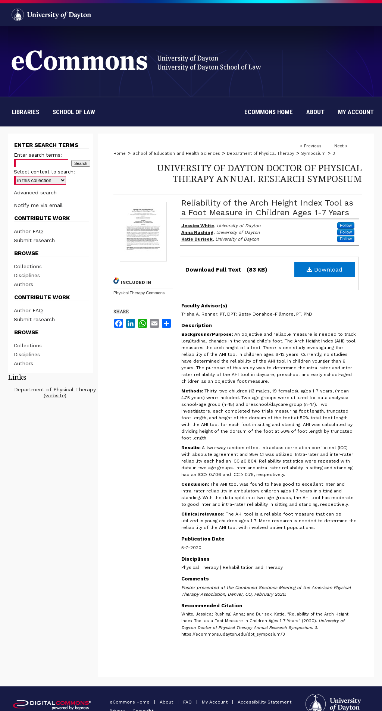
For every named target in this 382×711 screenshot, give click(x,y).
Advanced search (35, 192)
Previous (313, 146)
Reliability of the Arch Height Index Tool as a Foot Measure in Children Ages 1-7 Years (267, 207)
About (167, 702)
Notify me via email (38, 205)
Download (324, 269)
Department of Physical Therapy (260, 153)
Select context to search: (44, 172)
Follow (346, 225)
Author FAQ (28, 231)
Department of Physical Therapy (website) (55, 392)
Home (119, 153)
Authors (23, 284)
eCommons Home (130, 702)
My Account (215, 702)
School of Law (74, 112)
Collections (28, 266)
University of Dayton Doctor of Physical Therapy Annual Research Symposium (259, 173)
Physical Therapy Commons (139, 293)
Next (339, 146)
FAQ (188, 702)
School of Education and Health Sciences (176, 153)
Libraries (25, 112)
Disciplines (27, 275)
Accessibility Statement (264, 702)
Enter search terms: (38, 155)
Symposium (313, 153)
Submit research (34, 240)
